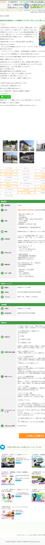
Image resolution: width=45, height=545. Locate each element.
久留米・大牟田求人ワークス (8, 10)
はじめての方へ (21, 535)
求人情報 (19, 10)
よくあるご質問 (31, 535)
